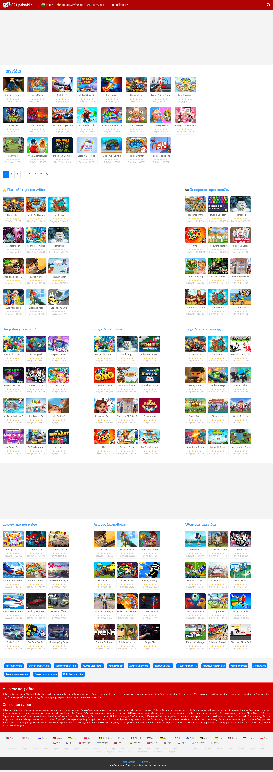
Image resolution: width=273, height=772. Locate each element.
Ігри (219, 740)
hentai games (157, 753)
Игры (42, 740)
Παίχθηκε (98, 4)
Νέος (49, 4)
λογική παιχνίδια (239, 667)
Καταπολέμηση (116, 667)
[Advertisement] (136, 37)
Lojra (168, 744)
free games (12, 750)
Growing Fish (35, 356)
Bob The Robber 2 (218, 278)
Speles (119, 744)
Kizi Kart (59, 448)
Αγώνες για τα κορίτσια (17, 676)
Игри (182, 744)
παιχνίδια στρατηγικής (203, 331)
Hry (56, 744)
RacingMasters (13, 551)
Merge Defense (217, 448)
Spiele (89, 740)
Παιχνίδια (198, 744)
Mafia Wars (36, 278)
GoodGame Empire (195, 309)
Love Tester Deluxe (13, 448)
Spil (177, 740)
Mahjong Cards (240, 247)
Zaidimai (136, 744)
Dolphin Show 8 (59, 356)
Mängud (102, 744)
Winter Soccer (241, 582)
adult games (142, 753)
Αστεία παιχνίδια (14, 667)
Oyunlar (152, 744)
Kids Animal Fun (36, 418)
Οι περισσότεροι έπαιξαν (207, 191)
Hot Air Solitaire (127, 387)
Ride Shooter (104, 582)
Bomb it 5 (59, 387)
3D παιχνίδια (259, 667)
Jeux (122, 740)
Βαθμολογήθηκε (72, 4)
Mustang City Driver (59, 644)
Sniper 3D (150, 644)
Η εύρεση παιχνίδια (187, 667)
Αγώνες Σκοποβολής (110, 526)
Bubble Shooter (218, 216)
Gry (263, 740)
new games (172, 753)
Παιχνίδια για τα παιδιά (21, 331)
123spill (24, 750)
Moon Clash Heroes (127, 613)
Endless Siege (218, 387)
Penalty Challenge (195, 644)
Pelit (190, 740)
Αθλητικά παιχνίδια (200, 526)
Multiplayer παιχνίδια (73, 676)
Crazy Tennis (218, 613)
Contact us (129, 763)
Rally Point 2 (13, 644)
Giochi (136, 740)
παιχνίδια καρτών (108, 331)
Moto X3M (241, 309)
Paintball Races (36, 582)
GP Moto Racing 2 (59, 582)
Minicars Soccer (195, 582)
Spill (151, 740)
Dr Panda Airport (36, 448)
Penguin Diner (59, 278)
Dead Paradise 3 (59, 551)
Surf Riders (195, 551)
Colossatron (13, 216)
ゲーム (215, 744)
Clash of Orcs (195, 418)
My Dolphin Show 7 (13, 418)
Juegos (73, 740)
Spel (164, 740)
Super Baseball (217, 582)
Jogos (57, 740)
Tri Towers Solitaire (218, 247)
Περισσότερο (118, 4)
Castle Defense (240, 418)
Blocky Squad (195, 387)
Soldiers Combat (127, 644)
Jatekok (249, 740)
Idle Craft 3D (59, 418)
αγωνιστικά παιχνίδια (20, 526)
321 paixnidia (22, 5)
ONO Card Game (104, 387)
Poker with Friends (150, 356)
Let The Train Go (59, 309)
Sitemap (145, 763)
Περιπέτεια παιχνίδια (66, 667)
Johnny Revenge (150, 582)
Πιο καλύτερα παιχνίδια (24, 191)
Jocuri (233, 740)
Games (11, 740)
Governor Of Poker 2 (241, 278)
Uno (195, 247)
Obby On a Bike (240, 613)
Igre (69, 744)
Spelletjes (105, 740)
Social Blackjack (150, 387)
